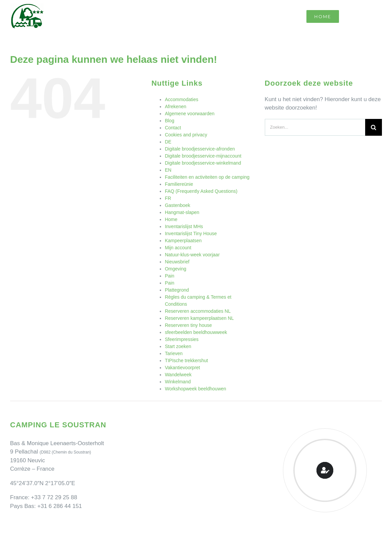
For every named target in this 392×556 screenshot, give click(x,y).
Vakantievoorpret (182, 367)
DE (168, 141)
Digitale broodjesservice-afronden (200, 149)
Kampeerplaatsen (183, 240)
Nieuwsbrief (177, 261)
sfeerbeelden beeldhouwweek (196, 332)
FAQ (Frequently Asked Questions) (201, 191)
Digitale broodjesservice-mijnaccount (203, 156)
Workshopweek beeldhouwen (195, 388)
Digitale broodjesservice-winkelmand (203, 163)
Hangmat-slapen (182, 212)
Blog (169, 120)
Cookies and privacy (186, 134)
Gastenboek (177, 205)
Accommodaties (181, 99)
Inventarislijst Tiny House (191, 233)
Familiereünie (179, 184)
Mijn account (178, 247)
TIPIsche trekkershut (186, 360)
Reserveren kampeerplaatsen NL (199, 318)
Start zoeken (178, 346)
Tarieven (174, 353)
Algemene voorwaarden (189, 113)
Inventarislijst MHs (184, 226)
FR (168, 198)
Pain (169, 276)
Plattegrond (177, 290)
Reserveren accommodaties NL (198, 311)
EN (168, 170)
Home (171, 219)
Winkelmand (178, 381)
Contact (173, 127)
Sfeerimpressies (181, 339)
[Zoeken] (373, 127)
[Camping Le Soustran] (27, 6)
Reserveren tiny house (188, 325)
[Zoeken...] (315, 127)
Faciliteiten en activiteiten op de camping (207, 177)
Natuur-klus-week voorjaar (192, 254)
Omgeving (175, 268)
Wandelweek (178, 374)
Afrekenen (175, 106)
